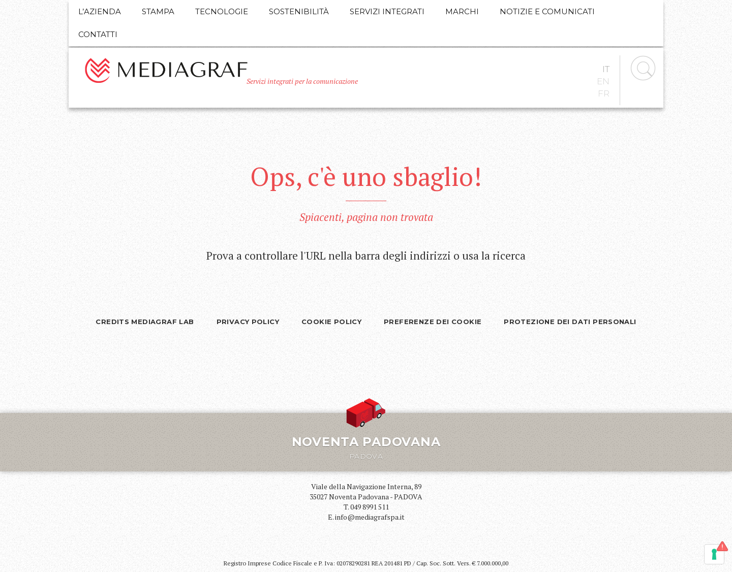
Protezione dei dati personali (570, 321)
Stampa (158, 11)
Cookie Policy (331, 321)
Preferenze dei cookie (432, 321)
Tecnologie (221, 11)
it (605, 69)
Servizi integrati (387, 11)
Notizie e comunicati (547, 11)
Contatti (97, 34)
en (603, 81)
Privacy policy (248, 321)
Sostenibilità (299, 11)
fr (603, 93)
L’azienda (99, 11)
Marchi (462, 11)
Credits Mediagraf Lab (145, 321)
